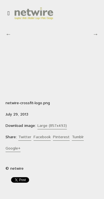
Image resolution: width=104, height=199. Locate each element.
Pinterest (61, 137)
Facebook (42, 137)
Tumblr (78, 137)
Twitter (24, 137)
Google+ (13, 148)
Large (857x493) (52, 126)
